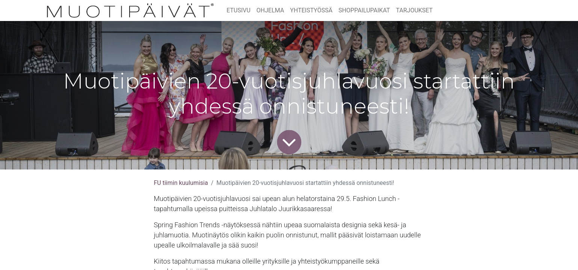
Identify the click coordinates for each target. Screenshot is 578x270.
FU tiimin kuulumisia (181, 182)
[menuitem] (238, 10)
